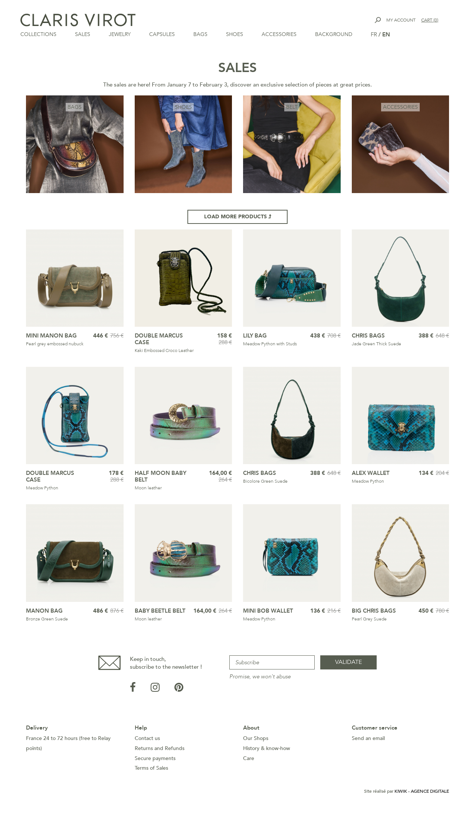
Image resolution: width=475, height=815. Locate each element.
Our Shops (255, 740)
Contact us (147, 740)
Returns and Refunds (159, 750)
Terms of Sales (151, 770)
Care (248, 760)
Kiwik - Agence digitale (421, 793)
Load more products (237, 218)
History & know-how (266, 750)
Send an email (368, 740)
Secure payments (155, 760)
